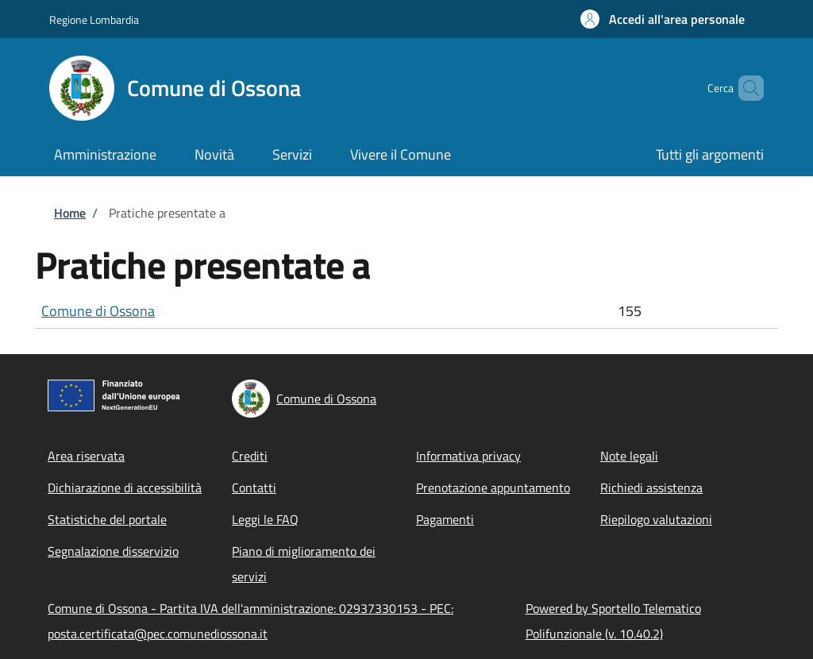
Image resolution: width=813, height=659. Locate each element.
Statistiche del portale (107, 519)
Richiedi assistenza (651, 487)
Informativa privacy (468, 455)
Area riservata (86, 455)
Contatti (254, 487)
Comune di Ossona (98, 311)
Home (70, 212)
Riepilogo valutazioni (656, 519)
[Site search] (745, 88)
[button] (662, 19)
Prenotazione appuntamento (493, 487)
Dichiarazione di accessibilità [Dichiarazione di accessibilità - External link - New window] (125, 487)
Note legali (629, 455)
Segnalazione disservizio (113, 551)
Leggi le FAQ (265, 519)
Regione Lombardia (94, 19)
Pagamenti (445, 519)
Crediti (250, 455)
